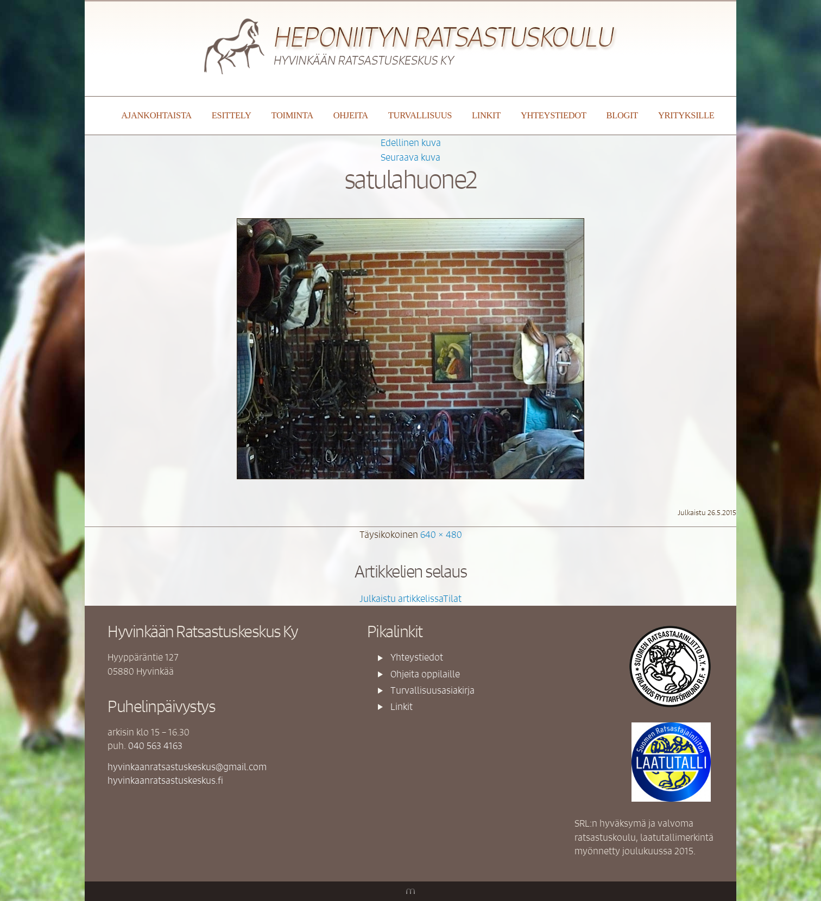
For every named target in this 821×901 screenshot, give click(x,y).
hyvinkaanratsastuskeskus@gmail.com (187, 766)
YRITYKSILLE (686, 115)
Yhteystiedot (553, 115)
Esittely (231, 115)
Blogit (623, 115)
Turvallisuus (420, 115)
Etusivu (101, 115)
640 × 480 (441, 534)
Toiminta (292, 115)
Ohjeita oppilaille (425, 673)
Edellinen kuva (411, 142)
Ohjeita (350, 115)
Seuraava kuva (410, 156)
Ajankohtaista (156, 115)
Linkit (486, 115)
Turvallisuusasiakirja (432, 689)
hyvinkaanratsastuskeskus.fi (165, 779)
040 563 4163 (155, 745)
